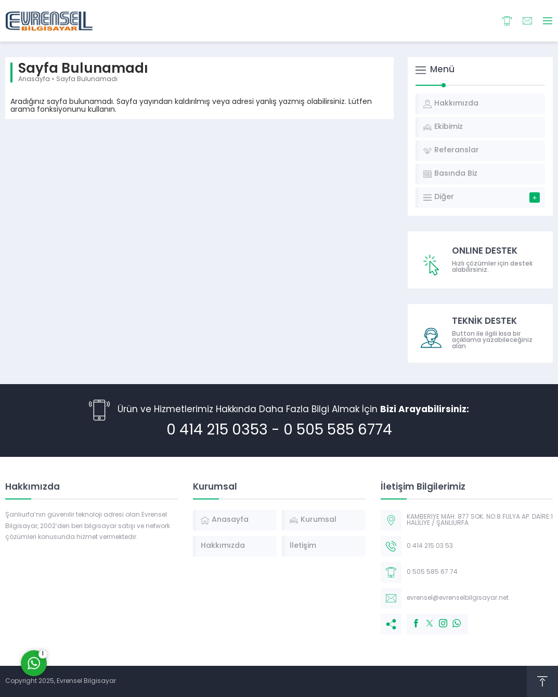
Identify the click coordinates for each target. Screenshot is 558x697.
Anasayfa (34, 79)
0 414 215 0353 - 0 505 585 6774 (279, 431)
